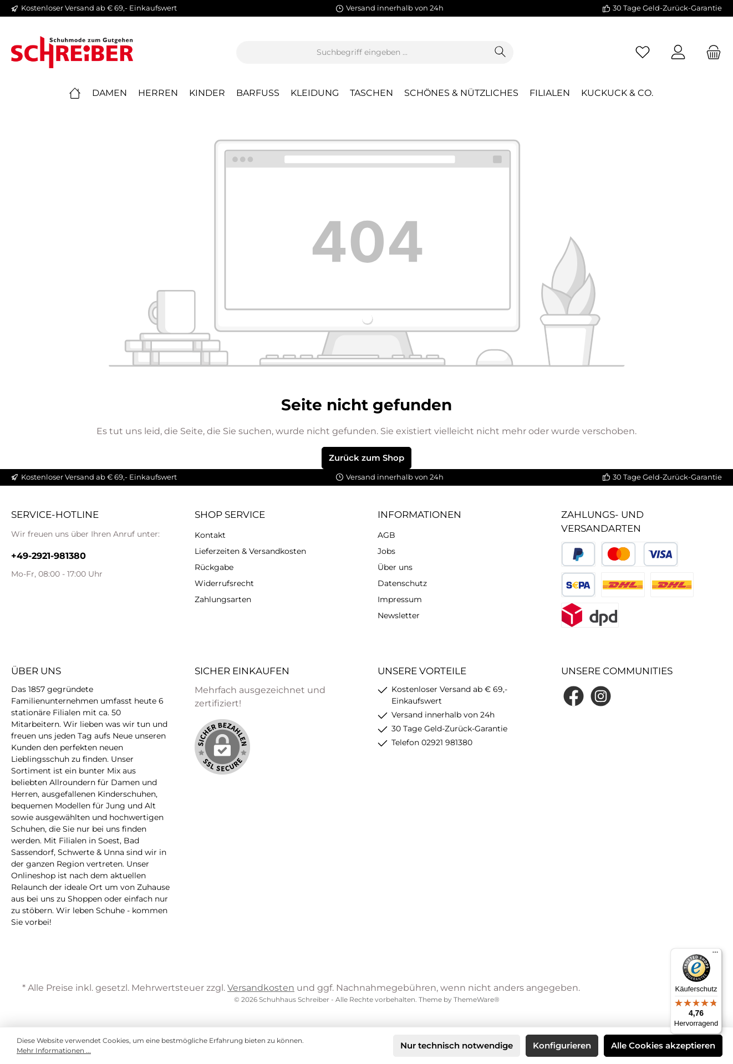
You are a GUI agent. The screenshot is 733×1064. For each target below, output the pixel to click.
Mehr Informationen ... (54, 1050)
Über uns (395, 567)
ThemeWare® (477, 999)
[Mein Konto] (678, 52)
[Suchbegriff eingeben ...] (362, 52)
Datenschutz (402, 583)
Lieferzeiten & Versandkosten (250, 551)
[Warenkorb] (710, 52)
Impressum (400, 599)
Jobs (386, 551)
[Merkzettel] (643, 52)
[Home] (80, 93)
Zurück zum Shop (366, 457)
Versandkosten (260, 987)
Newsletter (399, 615)
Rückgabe (214, 567)
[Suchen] (500, 52)
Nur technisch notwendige (456, 1045)
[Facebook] (573, 696)
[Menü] (715, 954)
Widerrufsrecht (224, 583)
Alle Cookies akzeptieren (663, 1045)
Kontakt (210, 535)
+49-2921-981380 (48, 556)
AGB (386, 535)
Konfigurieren (562, 1045)
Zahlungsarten (223, 599)
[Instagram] (600, 696)
